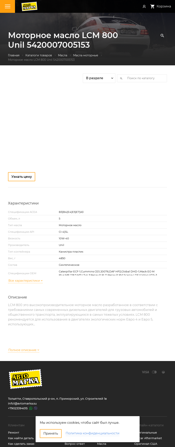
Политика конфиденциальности (32, 421)
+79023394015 (18, 363)
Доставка (15, 410)
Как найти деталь (21, 393)
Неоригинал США (147, 404)
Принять (50, 433)
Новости (71, 393)
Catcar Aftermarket (148, 393)
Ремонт (13, 387)
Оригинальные (145, 387)
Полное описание (23, 304)
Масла (101, 398)
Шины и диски (108, 393)
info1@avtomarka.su (22, 358)
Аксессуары (106, 404)
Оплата (13, 404)
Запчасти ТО (106, 387)
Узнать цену (21, 177)
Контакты (72, 387)
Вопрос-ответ (75, 398)
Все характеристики (25, 253)
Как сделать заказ (21, 398)
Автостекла (105, 410)
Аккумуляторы (108, 415)
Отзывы (70, 404)
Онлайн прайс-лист (149, 415)
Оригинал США (145, 398)
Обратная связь (20, 415)
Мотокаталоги (144, 410)
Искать (120, 78)
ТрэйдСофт (32, 440)
